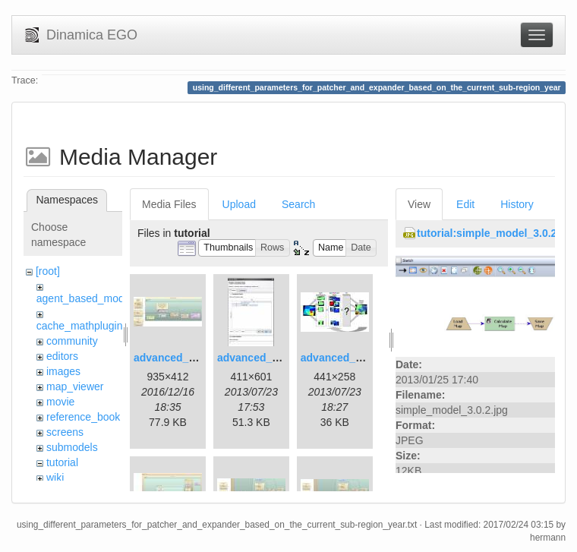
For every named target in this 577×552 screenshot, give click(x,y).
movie (60, 402)
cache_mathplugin (79, 326)
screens (65, 432)
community (72, 341)
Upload (239, 204)
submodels (72, 447)
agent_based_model (84, 298)
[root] (48, 271)
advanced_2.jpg (257, 358)
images (63, 371)
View (419, 204)
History (517, 204)
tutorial (62, 462)
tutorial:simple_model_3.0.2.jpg (496, 233)
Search (298, 204)
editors (62, 356)
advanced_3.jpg (340, 358)
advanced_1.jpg (173, 358)
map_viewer (74, 386)
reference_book (83, 417)
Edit (465, 204)
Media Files (169, 204)
